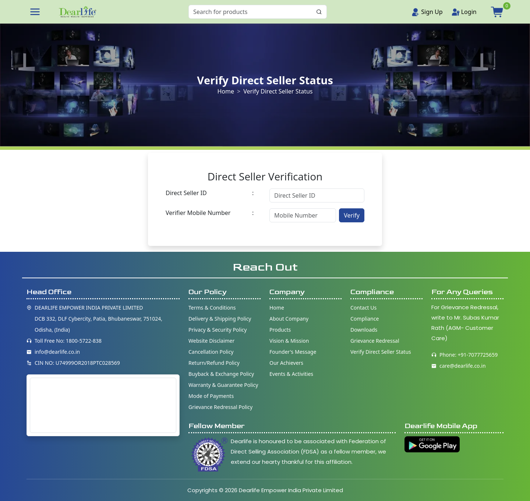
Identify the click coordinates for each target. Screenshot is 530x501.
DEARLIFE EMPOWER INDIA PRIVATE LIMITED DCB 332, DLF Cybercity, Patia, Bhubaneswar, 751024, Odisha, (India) (98, 318)
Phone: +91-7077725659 (468, 354)
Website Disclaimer (211, 340)
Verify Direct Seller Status (380, 351)
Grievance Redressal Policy (220, 406)
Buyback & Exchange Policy (221, 373)
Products (280, 329)
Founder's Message (292, 351)
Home (225, 91)
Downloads (363, 329)
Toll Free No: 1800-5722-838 (68, 340)
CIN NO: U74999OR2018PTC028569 (77, 362)
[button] (34, 11)
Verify (352, 215)
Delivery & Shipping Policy (219, 318)
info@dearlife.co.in (57, 351)
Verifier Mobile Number (198, 213)
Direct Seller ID (186, 193)
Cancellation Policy (211, 351)
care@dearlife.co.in (462, 365)
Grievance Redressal (374, 340)
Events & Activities (291, 373)
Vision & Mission (289, 340)
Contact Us (363, 307)
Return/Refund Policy (214, 362)
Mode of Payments (211, 395)
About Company (288, 318)
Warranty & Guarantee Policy (223, 384)
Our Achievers (286, 362)
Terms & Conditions (212, 307)
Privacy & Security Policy (217, 329)
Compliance (364, 318)
